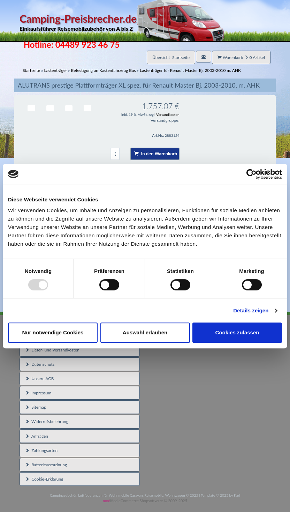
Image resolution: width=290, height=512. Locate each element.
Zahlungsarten (41, 450)
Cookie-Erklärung (44, 479)
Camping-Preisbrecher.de (122, 22)
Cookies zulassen (237, 332)
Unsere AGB (39, 378)
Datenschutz (39, 364)
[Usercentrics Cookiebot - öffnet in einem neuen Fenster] (251, 174)
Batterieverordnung (46, 464)
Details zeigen (250, 310)
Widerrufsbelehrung (46, 421)
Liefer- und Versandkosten (52, 350)
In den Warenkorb (155, 153)
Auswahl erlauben (145, 332)
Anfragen (36, 436)
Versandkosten (168, 114)
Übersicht (171, 57)
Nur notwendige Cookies (53, 332)
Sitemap (35, 407)
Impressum (38, 392)
